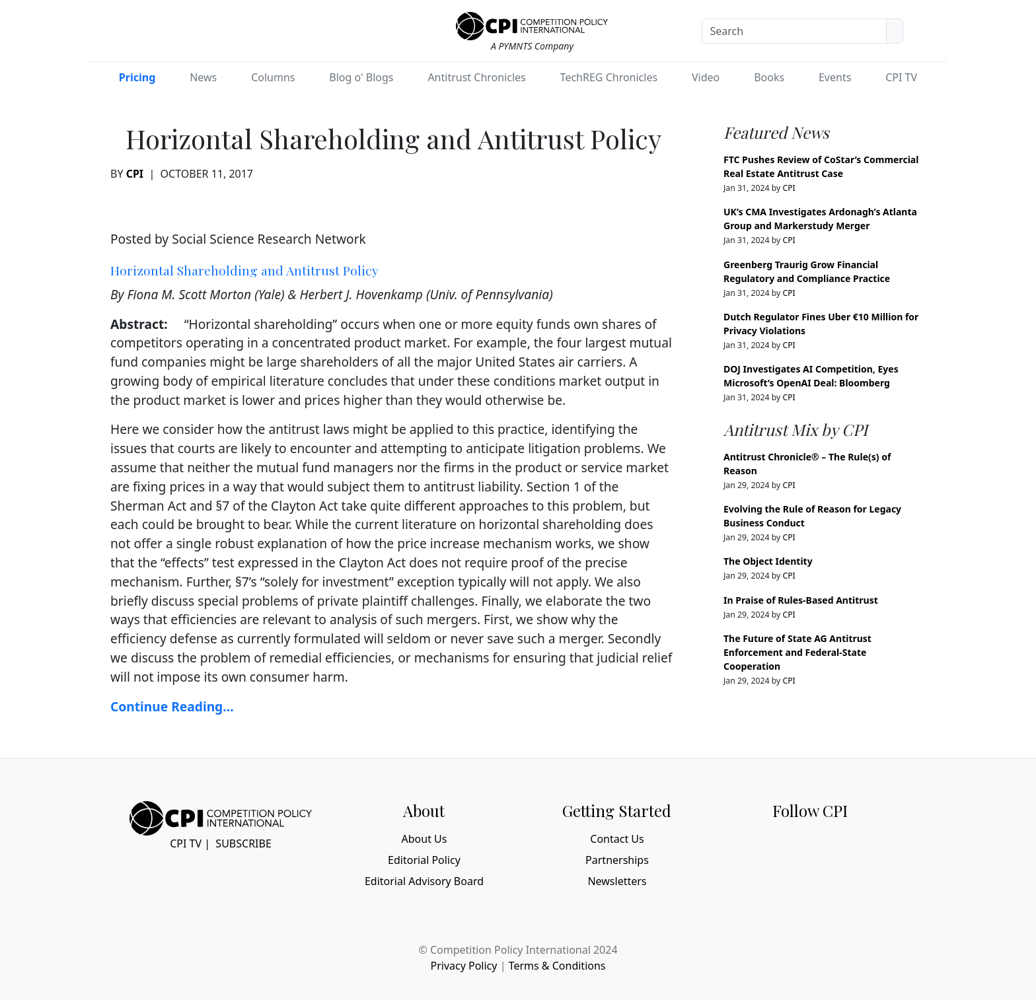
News (203, 77)
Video (706, 77)
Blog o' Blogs (361, 77)
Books (769, 77)
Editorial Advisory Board (424, 881)
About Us (424, 839)
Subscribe (243, 843)
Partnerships (617, 860)
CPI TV (901, 77)
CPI (134, 173)
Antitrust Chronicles (476, 77)
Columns (273, 77)
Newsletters (616, 881)
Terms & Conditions (557, 965)
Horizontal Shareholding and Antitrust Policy (244, 270)
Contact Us (617, 839)
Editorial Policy (424, 860)
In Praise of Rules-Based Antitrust (800, 600)
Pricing (137, 77)
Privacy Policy (463, 965)
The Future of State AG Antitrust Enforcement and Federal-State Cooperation (797, 652)
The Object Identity (768, 561)
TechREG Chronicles (609, 77)
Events (835, 77)
